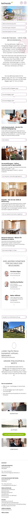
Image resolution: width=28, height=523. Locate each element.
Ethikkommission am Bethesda (8, 495)
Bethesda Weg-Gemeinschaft (8, 505)
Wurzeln (3, 499)
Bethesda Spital (5, 491)
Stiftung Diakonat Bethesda (9, 478)
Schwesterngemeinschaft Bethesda (9, 502)
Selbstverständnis (6, 508)
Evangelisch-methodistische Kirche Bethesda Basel (13, 504)
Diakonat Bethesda (6, 488)
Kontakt (4, 475)
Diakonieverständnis (6, 510)
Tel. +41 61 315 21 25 (6, 471)
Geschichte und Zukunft (7, 501)
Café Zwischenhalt (7, 465)
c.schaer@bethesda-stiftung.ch (8, 485)
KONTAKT (4, 463)
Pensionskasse (5, 497)
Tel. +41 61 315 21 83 (6, 484)
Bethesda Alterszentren (7, 492)
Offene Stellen (5, 512)
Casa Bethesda (5, 494)
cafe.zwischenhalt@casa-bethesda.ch (10, 472)
